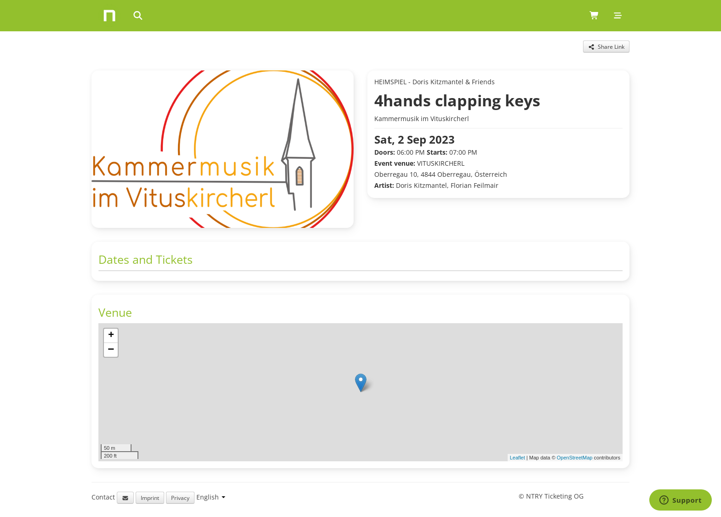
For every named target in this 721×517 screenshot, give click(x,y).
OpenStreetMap (575, 457)
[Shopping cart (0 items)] (594, 15)
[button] (360, 382)
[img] (360, 392)
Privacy (180, 497)
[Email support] (125, 498)
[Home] (109, 15)
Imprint (150, 497)
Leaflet (517, 457)
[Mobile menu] (617, 15)
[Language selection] (210, 497)
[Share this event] (606, 46)
